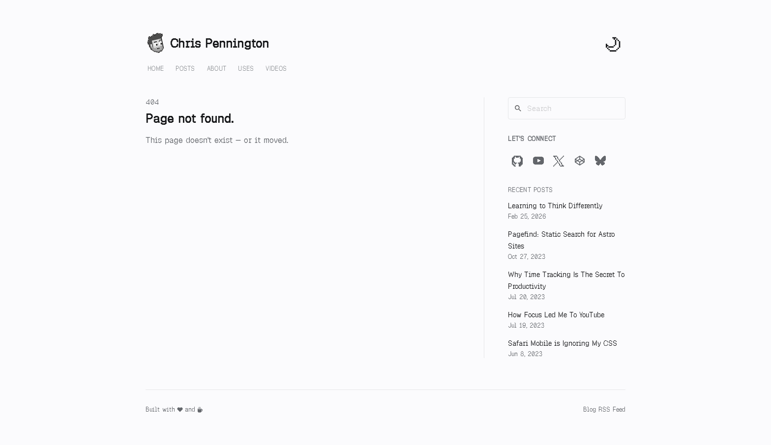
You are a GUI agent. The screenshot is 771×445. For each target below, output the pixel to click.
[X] (559, 160)
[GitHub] (518, 160)
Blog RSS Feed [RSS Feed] (604, 410)
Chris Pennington (207, 43)
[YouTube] (538, 160)
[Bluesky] (600, 160)
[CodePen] (580, 160)
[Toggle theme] (613, 44)
